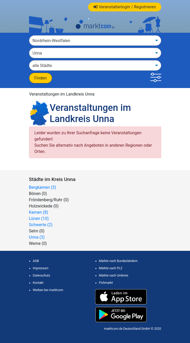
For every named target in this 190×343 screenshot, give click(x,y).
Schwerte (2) (41, 224)
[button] (155, 78)
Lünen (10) (39, 218)
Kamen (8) (38, 212)
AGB (36, 261)
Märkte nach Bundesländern (118, 261)
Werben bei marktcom (48, 290)
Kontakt (38, 283)
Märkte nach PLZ (111, 268)
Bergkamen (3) (42, 187)
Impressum (40, 268)
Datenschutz (41, 275)
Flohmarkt (106, 283)
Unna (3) (37, 237)
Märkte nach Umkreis (113, 275)
